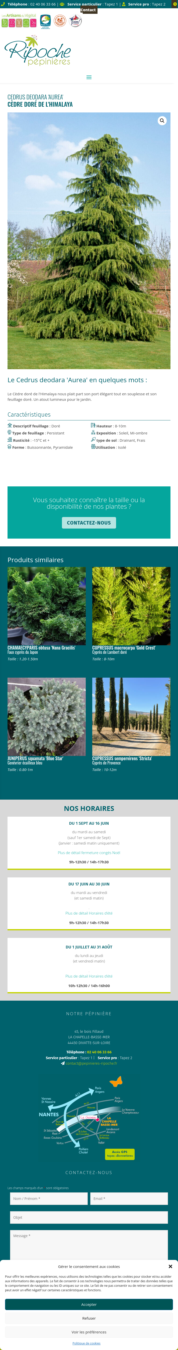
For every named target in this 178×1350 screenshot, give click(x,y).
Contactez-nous (89, 523)
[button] (170, 1266)
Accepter (89, 1304)
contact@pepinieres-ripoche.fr (91, 1063)
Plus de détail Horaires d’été (89, 913)
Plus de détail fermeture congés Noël (89, 852)
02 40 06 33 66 (99, 1052)
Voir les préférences (89, 1331)
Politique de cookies (86, 1343)
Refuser (89, 1318)
